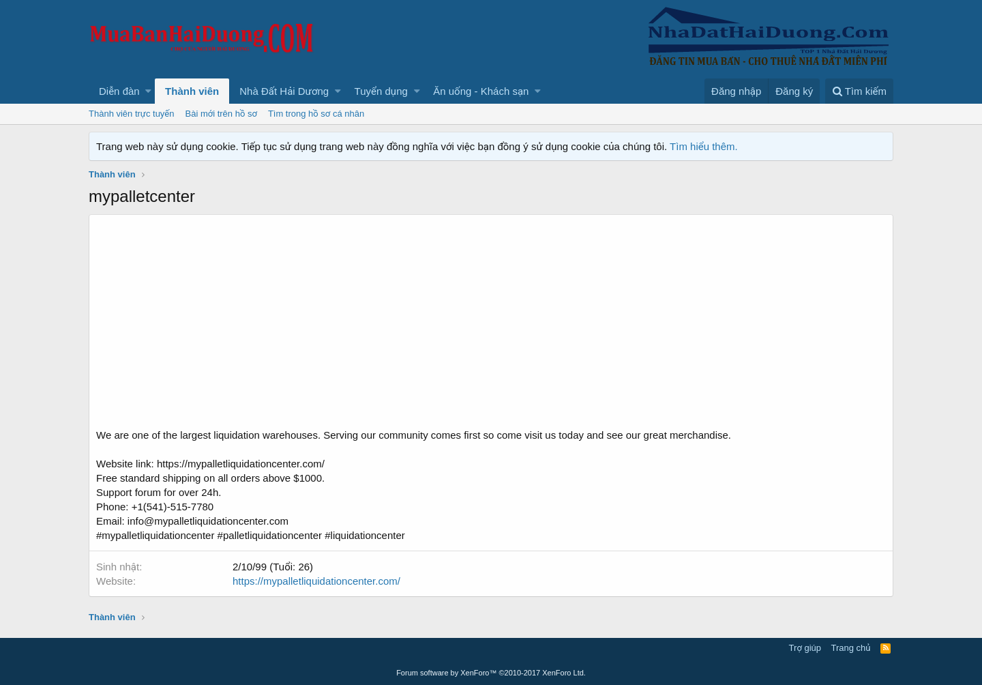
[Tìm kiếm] (859, 91)
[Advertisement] (491, 325)
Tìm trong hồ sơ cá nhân (316, 113)
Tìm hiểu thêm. (704, 146)
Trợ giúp (805, 648)
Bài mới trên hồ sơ (221, 113)
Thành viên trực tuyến (132, 113)
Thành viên (192, 91)
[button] (148, 91)
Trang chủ (851, 648)
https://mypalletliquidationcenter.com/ (316, 581)
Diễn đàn (119, 91)
